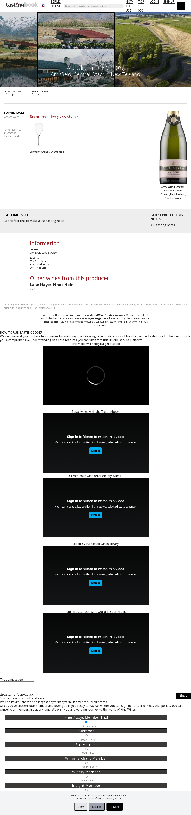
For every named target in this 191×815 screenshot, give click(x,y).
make (33, 221)
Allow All (114, 806)
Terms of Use (94, 798)
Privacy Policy (114, 798)
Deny (81, 806)
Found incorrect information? (12, 133)
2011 (33, 289)
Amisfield (61, 74)
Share (183, 696)
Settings (96, 806)
